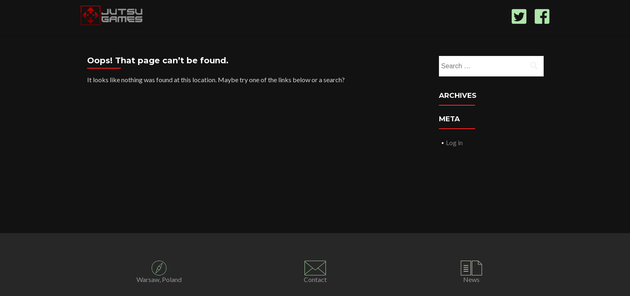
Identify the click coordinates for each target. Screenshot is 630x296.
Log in (454, 142)
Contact (315, 279)
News (471, 279)
